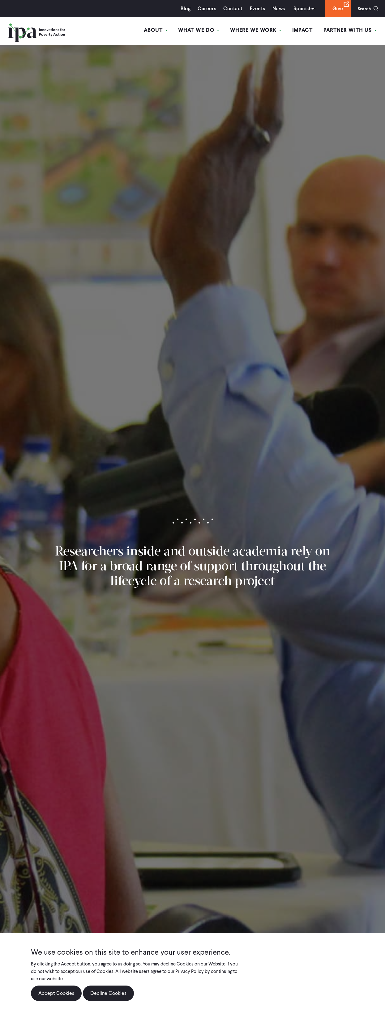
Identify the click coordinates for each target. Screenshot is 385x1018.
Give (334, 8)
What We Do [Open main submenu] (201, 30)
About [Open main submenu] (160, 30)
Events (254, 8)
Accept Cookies (56, 993)
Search (362, 8)
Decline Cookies (108, 993)
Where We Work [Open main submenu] (258, 30)
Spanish (299, 8)
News (275, 8)
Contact (229, 8)
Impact (303, 30)
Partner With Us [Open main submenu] (350, 30)
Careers (204, 8)
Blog (182, 8)
